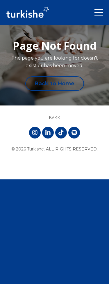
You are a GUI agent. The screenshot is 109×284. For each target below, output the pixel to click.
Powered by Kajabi (55, 164)
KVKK (54, 117)
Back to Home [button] (55, 83)
